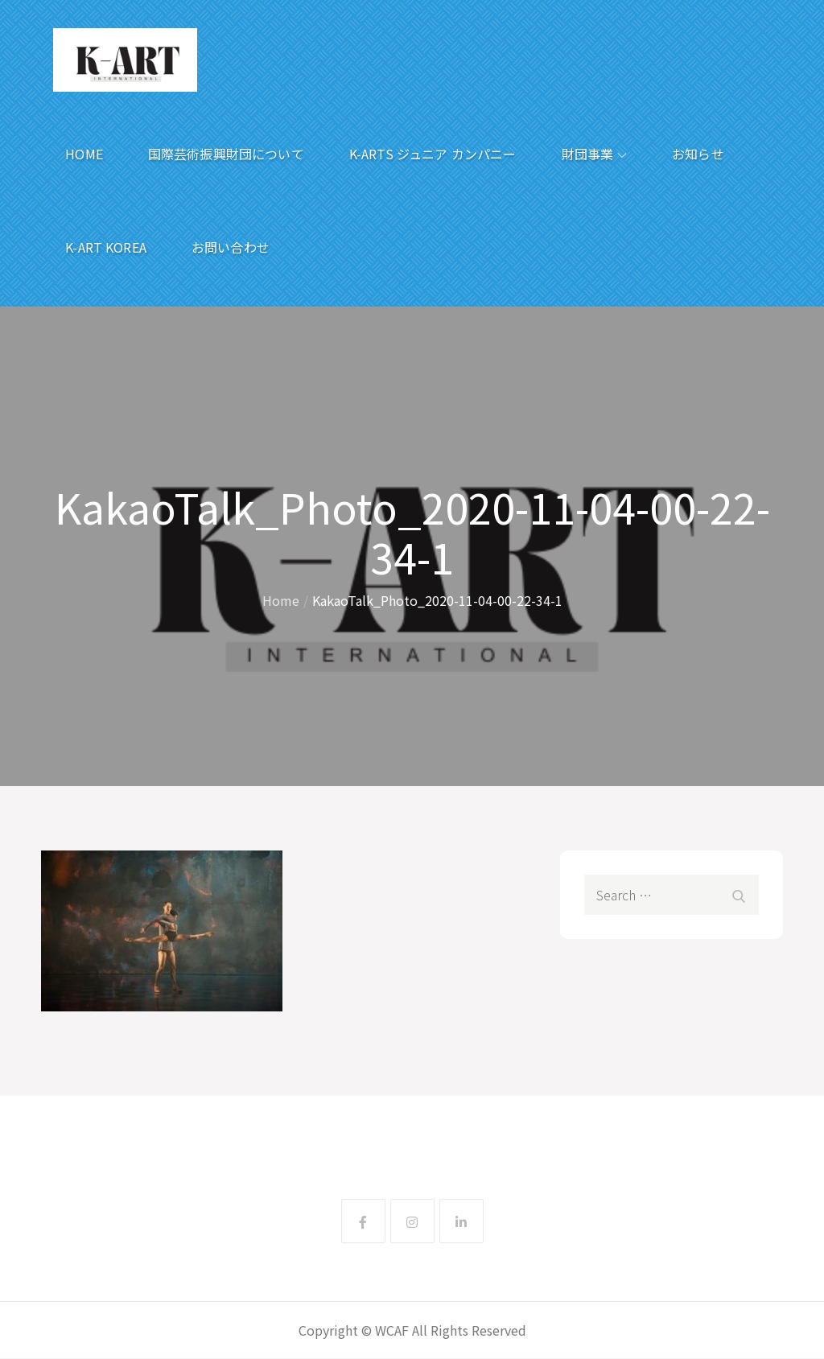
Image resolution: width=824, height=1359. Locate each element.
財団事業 (595, 153)
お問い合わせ (231, 247)
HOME (84, 153)
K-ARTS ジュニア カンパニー (433, 153)
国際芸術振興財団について (226, 153)
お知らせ (698, 153)
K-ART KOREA (105, 247)
